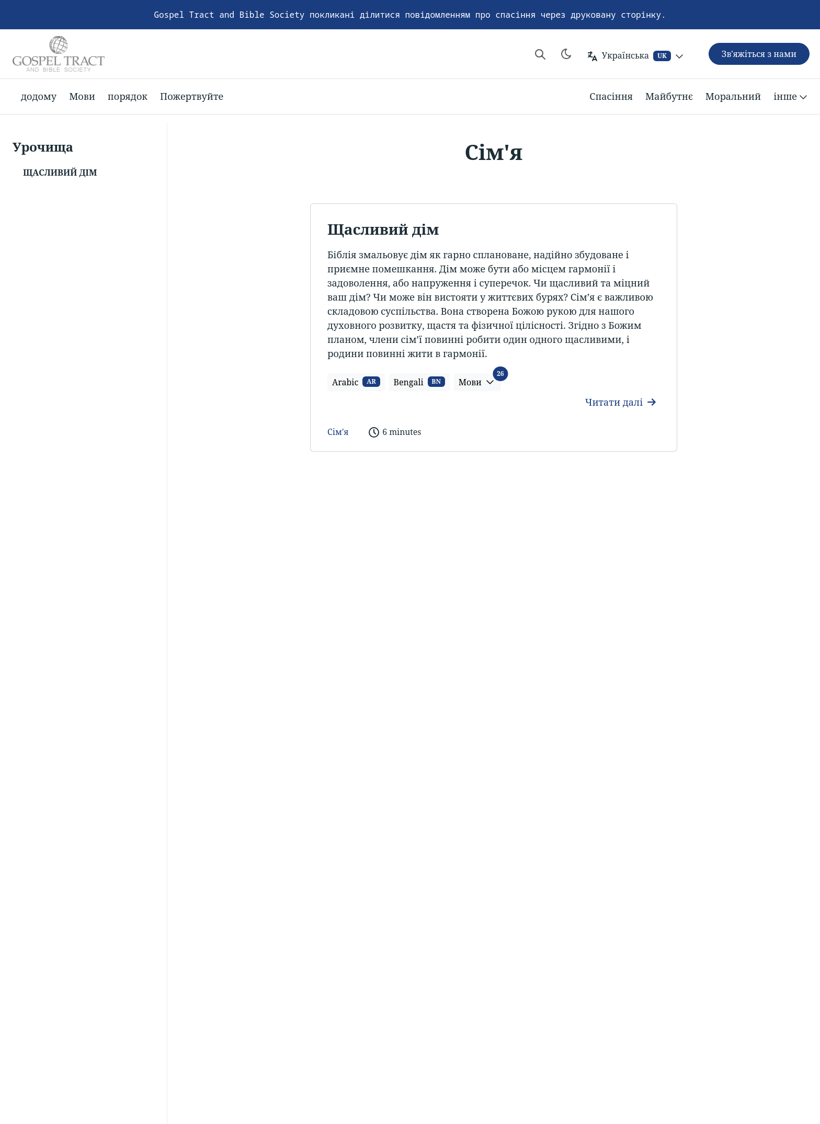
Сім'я (338, 432)
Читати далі (620, 402)
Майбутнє (669, 96)
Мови (82, 96)
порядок (127, 96)
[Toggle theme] (566, 54)
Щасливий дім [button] (60, 172)
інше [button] (791, 97)
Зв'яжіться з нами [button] (759, 54)
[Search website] (540, 53)
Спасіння (611, 96)
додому (38, 96)
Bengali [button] (419, 382)
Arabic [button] (356, 382)
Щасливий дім (383, 229)
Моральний (733, 96)
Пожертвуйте (191, 96)
